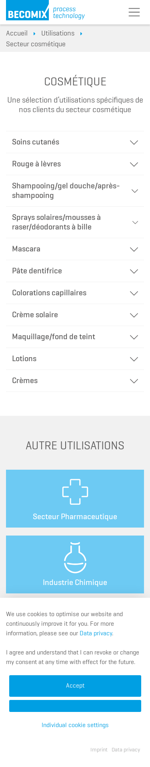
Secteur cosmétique (36, 44)
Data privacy (96, 634)
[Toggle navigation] (134, 12)
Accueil (17, 33)
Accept (75, 686)
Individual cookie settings (75, 725)
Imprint (99, 750)
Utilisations (57, 33)
